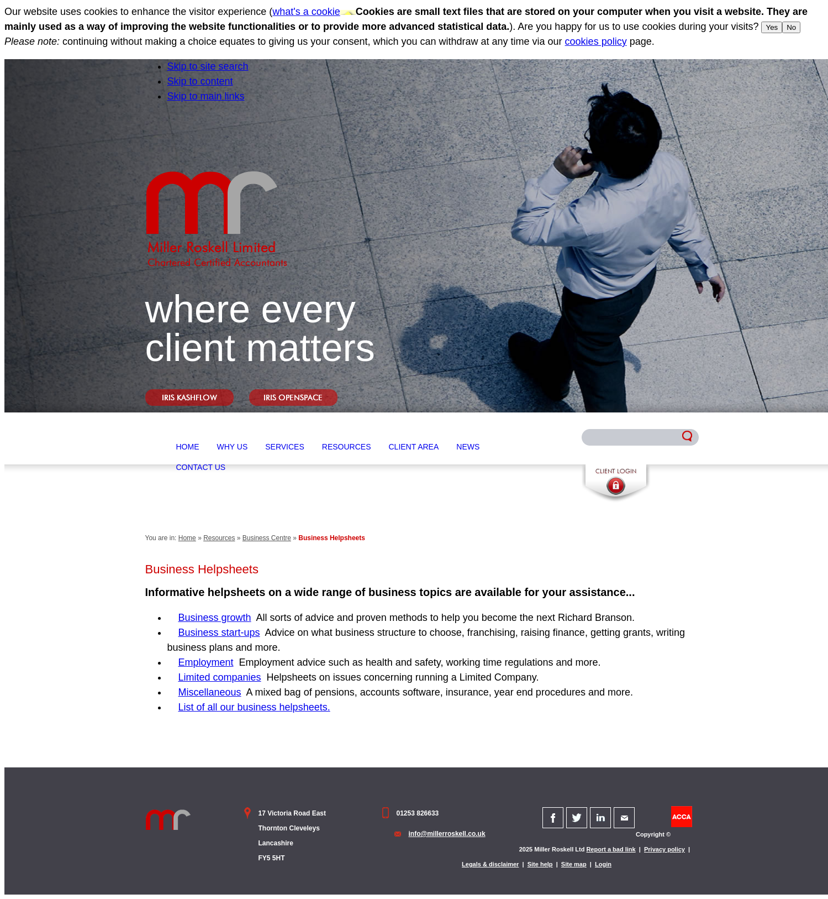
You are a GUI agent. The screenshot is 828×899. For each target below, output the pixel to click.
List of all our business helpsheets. (254, 707)
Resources (346, 446)
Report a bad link (610, 849)
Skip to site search (208, 66)
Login (603, 864)
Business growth (214, 617)
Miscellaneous (209, 692)
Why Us (232, 446)
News (467, 446)
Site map (574, 864)
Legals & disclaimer (490, 864)
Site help (540, 864)
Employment (206, 662)
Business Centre (266, 538)
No (791, 27)
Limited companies (219, 677)
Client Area (413, 446)
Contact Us (201, 467)
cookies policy (596, 41)
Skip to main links (206, 96)
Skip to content (200, 81)
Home (187, 446)
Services (284, 446)
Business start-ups (219, 632)
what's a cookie (306, 11)
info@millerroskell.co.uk (447, 834)
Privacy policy (664, 849)
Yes (772, 27)
